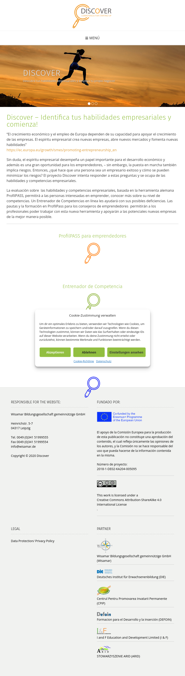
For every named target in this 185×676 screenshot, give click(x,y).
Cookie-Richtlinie (84, 361)
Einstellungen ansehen (126, 352)
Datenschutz (103, 361)
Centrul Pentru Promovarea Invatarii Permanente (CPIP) (132, 601)
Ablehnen (89, 352)
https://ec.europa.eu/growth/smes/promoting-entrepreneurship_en (62, 150)
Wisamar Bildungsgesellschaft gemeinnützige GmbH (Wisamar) (134, 558)
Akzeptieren (55, 352)
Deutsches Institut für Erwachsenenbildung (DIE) (131, 577)
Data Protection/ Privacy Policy (32, 541)
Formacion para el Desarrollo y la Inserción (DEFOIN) (134, 619)
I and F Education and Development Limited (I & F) (132, 637)
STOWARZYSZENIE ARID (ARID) (118, 656)
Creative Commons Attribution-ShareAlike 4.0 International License (129, 502)
